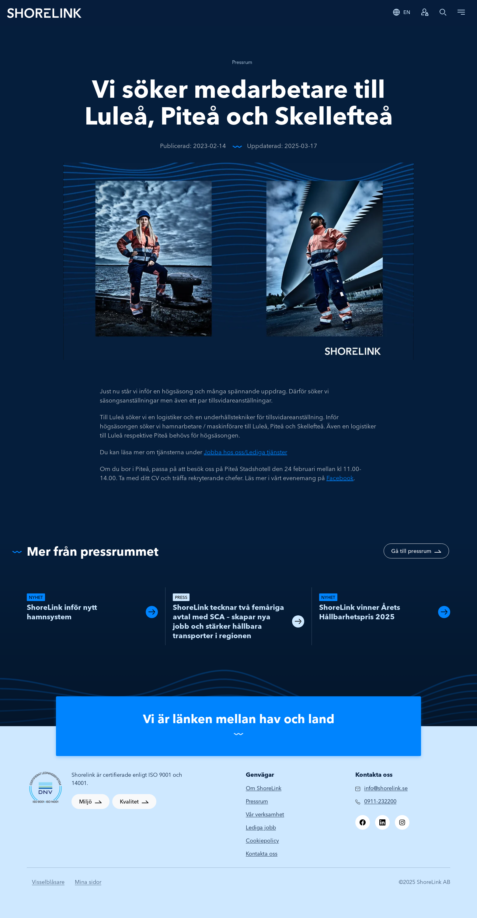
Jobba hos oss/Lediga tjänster (245, 452)
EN (406, 12)
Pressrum (242, 62)
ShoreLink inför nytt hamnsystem (62, 612)
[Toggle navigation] (461, 12)
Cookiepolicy (262, 840)
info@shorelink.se (386, 788)
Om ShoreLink (263, 788)
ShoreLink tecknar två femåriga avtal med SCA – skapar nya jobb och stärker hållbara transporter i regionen (228, 621)
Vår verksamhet (265, 814)
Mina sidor (88, 881)
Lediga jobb (261, 827)
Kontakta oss (261, 853)
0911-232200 (380, 801)
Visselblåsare (48, 881)
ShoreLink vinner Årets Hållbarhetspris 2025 (359, 612)
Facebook (339, 478)
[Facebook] (362, 822)
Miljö (85, 801)
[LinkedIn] (382, 822)
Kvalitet (129, 801)
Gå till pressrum (411, 550)
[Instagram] (402, 822)
